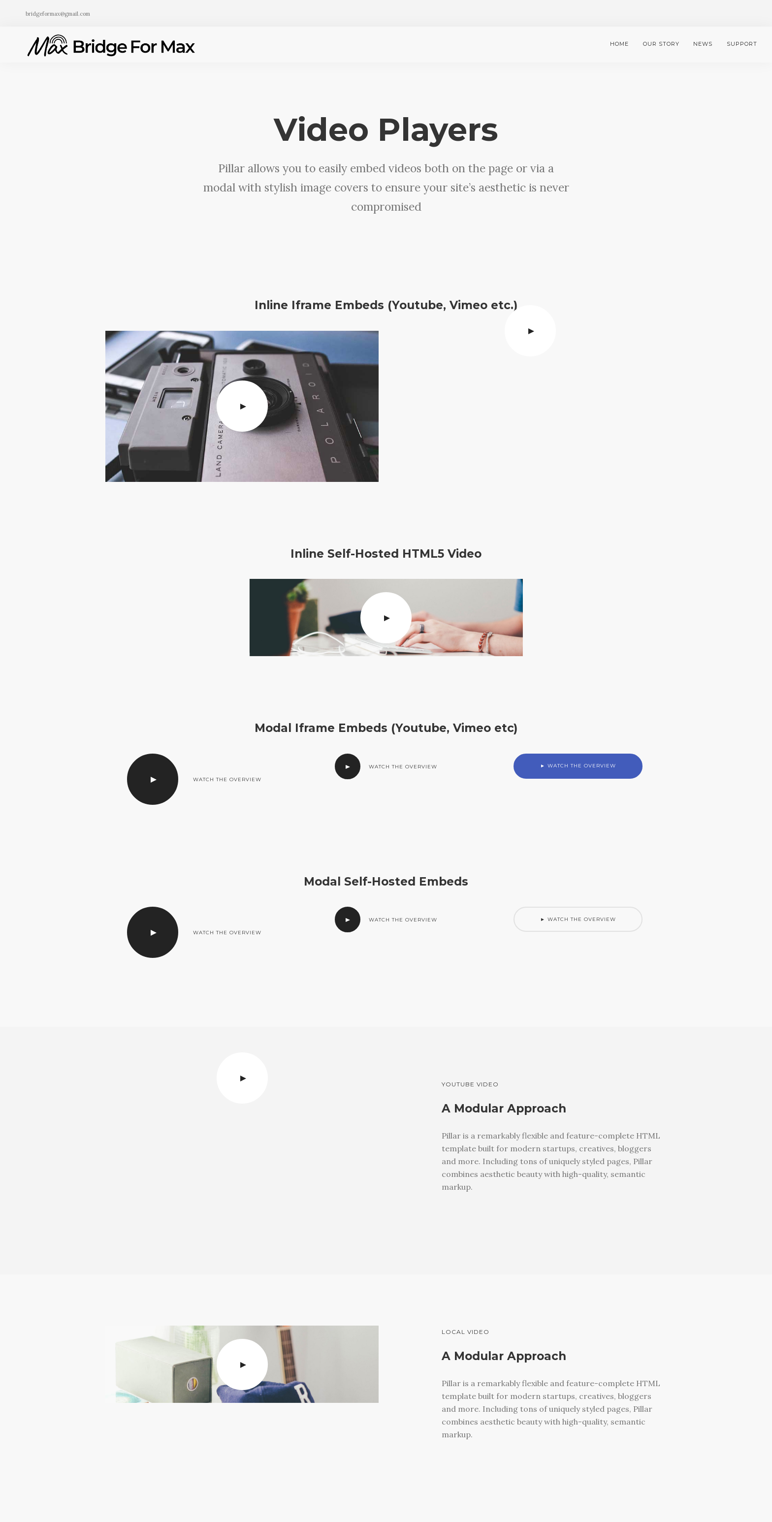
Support (742, 43)
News (702, 43)
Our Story (661, 43)
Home (619, 43)
